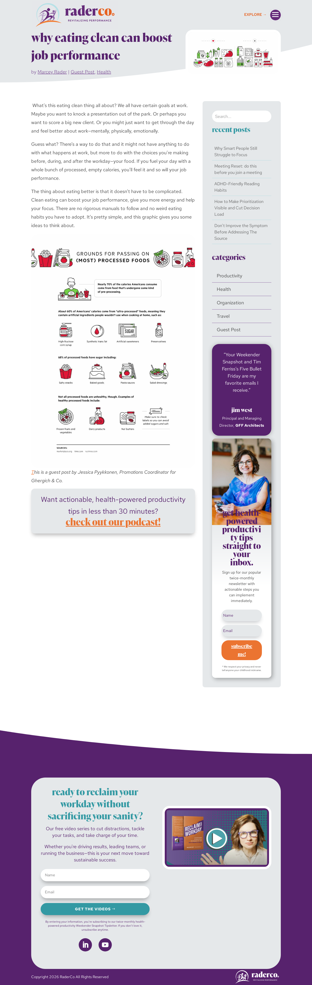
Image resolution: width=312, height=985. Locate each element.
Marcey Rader (52, 72)
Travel (223, 316)
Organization (230, 303)
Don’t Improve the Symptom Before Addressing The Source (241, 232)
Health (104, 72)
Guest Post (83, 72)
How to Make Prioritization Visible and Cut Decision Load (239, 208)
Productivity (229, 276)
